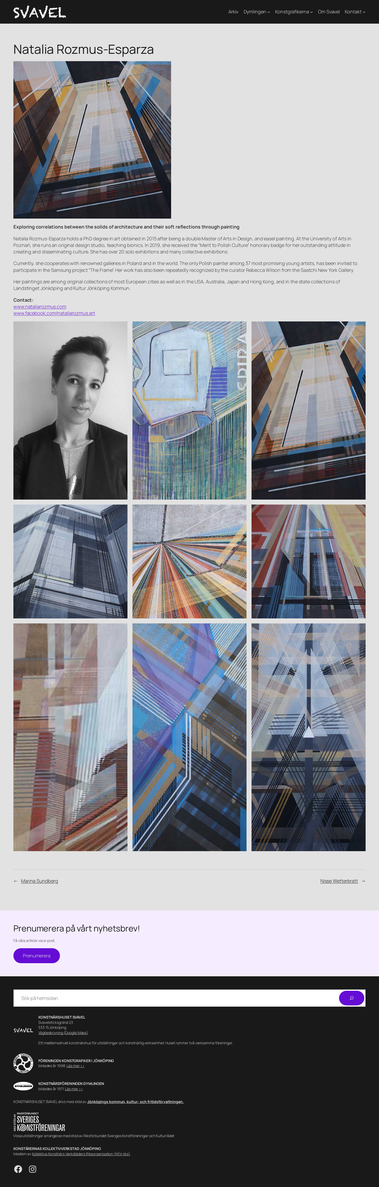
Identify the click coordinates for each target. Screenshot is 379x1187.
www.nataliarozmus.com (39, 306)
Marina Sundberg (39, 881)
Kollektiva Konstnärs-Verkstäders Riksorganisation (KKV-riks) (81, 1153)
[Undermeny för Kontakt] (364, 11)
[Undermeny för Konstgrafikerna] (311, 11)
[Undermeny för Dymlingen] (268, 11)
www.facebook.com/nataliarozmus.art (54, 313)
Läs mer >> (75, 1065)
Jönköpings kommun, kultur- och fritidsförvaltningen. (135, 1101)
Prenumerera (36, 955)
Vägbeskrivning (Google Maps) (63, 1032)
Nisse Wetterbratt (339, 881)
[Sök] (351, 998)
